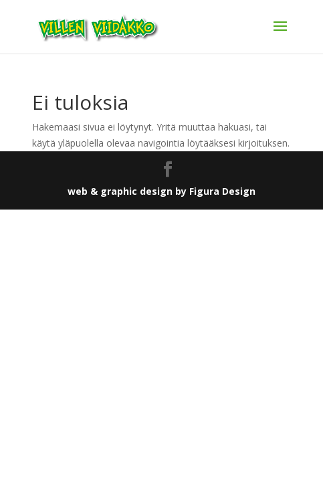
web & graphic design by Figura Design (161, 191)
